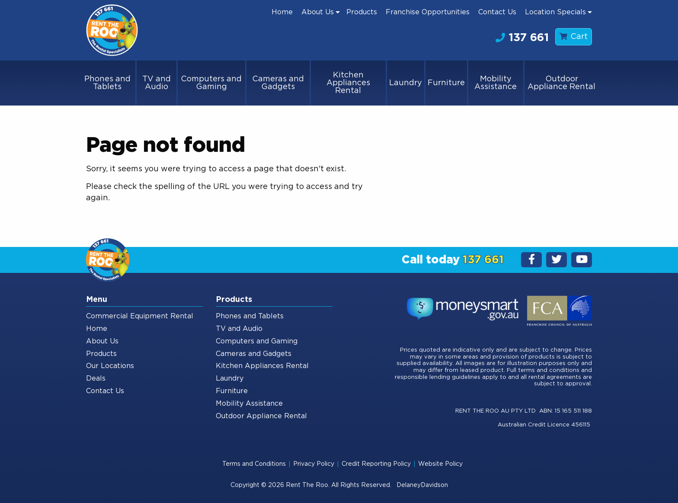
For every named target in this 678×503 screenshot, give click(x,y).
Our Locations (110, 365)
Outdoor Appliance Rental (561, 83)
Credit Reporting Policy (376, 464)
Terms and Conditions (254, 464)
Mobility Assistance (495, 83)
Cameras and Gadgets (278, 83)
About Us (317, 12)
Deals (96, 378)
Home (282, 12)
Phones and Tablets (107, 83)
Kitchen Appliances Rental (348, 83)
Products (361, 12)
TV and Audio (156, 83)
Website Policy (440, 464)
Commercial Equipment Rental (139, 316)
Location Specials (555, 12)
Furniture (446, 83)
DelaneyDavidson (422, 485)
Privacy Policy (313, 464)
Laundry (405, 83)
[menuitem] (282, 12)
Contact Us (497, 12)
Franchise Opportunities (428, 12)
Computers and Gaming (211, 83)
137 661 (522, 37)
